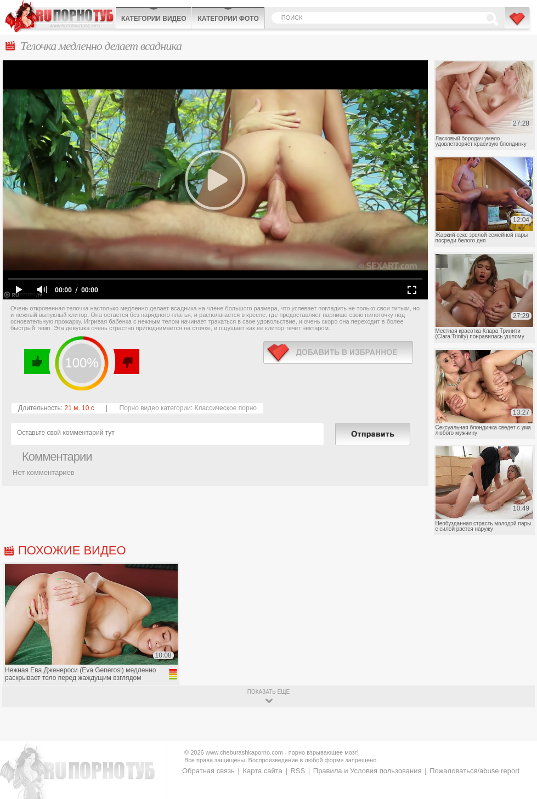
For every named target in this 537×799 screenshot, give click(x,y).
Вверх (516, 752)
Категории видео (153, 18)
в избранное (338, 352)
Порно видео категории (155, 408)
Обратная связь (208, 771)
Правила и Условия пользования (367, 771)
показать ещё (268, 692)
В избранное (518, 23)
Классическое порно (225, 408)
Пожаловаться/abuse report (474, 771)
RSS (297, 771)
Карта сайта (262, 771)
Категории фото (227, 18)
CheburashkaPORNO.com (60, 16)
